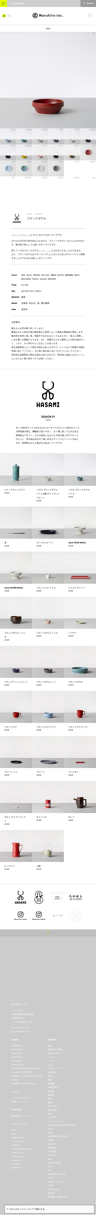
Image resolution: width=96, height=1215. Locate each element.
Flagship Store (18, 1137)
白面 (50, 1132)
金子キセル (53, 1106)
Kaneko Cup (54, 1189)
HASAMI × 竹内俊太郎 (21, 1072)
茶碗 (50, 1046)
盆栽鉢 (51, 1091)
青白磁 (51, 1193)
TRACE (51, 1178)
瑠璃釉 (51, 1083)
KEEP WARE (53, 1053)
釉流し (51, 1102)
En (9, 15)
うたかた (52, 1061)
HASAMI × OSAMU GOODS (23, 1083)
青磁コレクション (19, 1101)
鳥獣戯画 (52, 1148)
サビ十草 (52, 1117)
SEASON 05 (16, 1061)
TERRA (51, 1140)
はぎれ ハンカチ (55, 1068)
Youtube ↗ (16, 1164)
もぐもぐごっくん (56, 1121)
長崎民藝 (52, 1110)
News (14, 1130)
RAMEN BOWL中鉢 (56, 1174)
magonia (52, 1144)
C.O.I (50, 1166)
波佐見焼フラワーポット (22, 1116)
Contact (15, 1145)
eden (50, 1159)
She (50, 1170)
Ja (4, 15)
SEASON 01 (38, 214)
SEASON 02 (16, 1049)
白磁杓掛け (53, 1087)
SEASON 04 (16, 1057)
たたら (51, 1064)
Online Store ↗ (18, 1156)
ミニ (49, 250)
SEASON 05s (17, 1064)
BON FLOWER (54, 1163)
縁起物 (51, 1095)
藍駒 (50, 1099)
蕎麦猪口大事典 (55, 1049)
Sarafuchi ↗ (17, 1160)
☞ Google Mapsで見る (22, 1022)
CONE (51, 1185)
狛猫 (50, 1080)
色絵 (50, 1114)
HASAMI (29, 214)
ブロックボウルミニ (20, 235)
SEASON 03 (16, 1053)
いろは (51, 1057)
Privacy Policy (18, 1152)
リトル (42, 250)
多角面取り (53, 1072)
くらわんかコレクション (22, 1098)
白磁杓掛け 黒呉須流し (58, 1136)
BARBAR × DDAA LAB (57, 1197)
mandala (52, 1155)
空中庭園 (52, 1151)
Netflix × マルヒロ (56, 1181)
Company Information (22, 1149)
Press (14, 1134)
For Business (17, 1141)
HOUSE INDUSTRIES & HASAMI (25, 1068)
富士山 (51, 1076)
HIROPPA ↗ (17, 1168)
